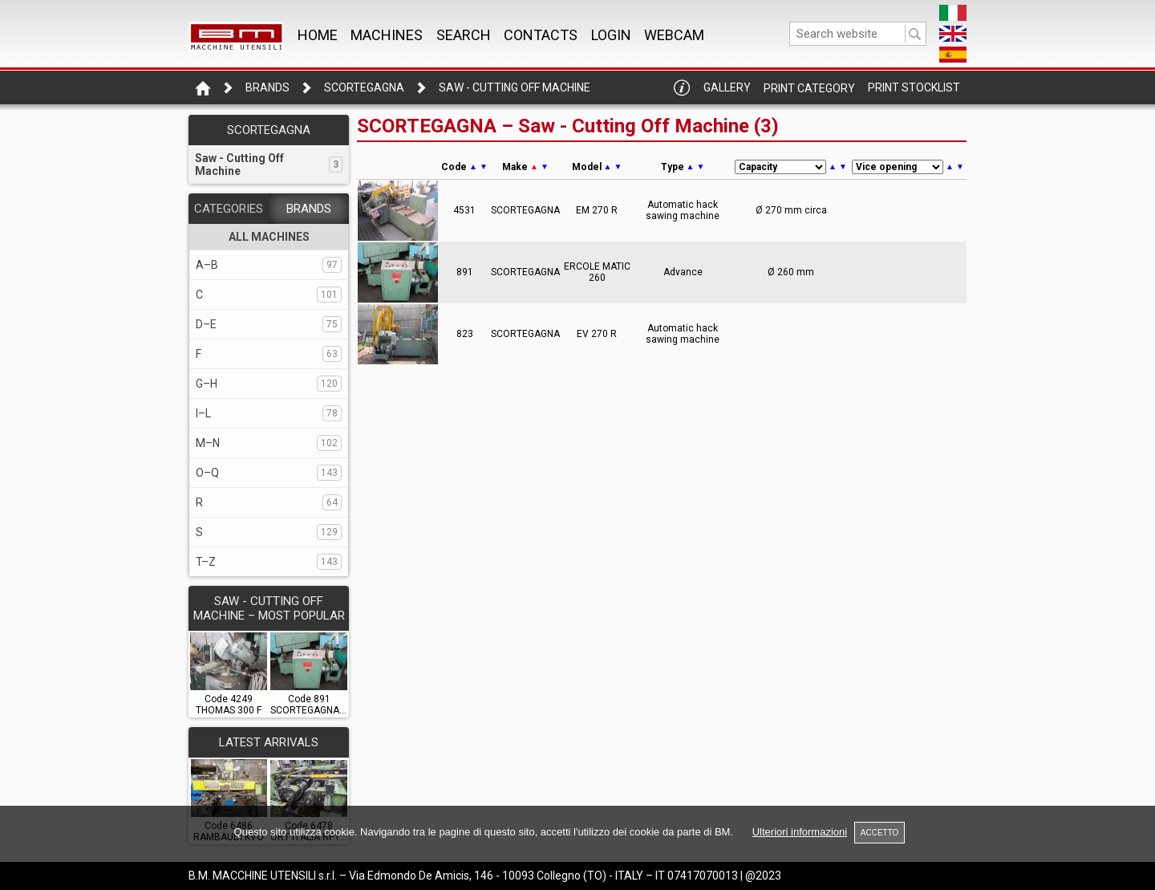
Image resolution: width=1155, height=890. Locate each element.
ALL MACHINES (269, 236)
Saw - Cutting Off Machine (514, 87)
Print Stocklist (914, 87)
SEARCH (463, 34)
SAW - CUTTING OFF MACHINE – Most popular (269, 608)
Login (611, 34)
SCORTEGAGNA (364, 87)
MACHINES (387, 34)
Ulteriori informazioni (799, 832)
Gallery (727, 87)
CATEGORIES (228, 208)
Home (318, 34)
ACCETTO (880, 832)
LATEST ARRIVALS (268, 742)
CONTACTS (541, 34)
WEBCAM (674, 34)
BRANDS (308, 208)
